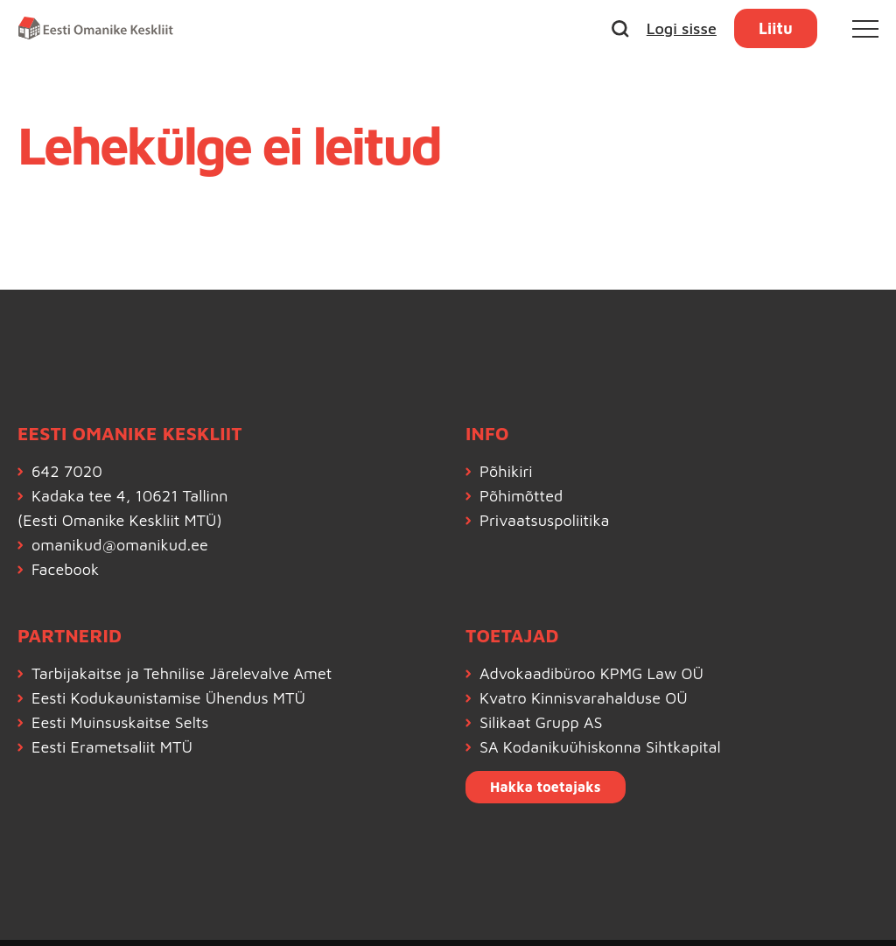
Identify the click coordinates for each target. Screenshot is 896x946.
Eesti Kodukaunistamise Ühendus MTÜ (168, 698)
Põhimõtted (521, 496)
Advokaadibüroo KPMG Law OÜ (592, 673)
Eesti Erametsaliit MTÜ (112, 747)
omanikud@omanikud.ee (120, 545)
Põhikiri (506, 471)
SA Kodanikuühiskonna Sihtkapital (600, 747)
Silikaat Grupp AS (541, 722)
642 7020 (67, 471)
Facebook (65, 569)
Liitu (776, 28)
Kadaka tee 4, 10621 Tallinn (130, 496)
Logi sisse (682, 28)
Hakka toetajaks (545, 787)
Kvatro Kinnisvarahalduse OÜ (584, 698)
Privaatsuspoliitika (545, 520)
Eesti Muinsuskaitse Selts (120, 722)
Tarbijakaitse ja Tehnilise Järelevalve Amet (182, 673)
